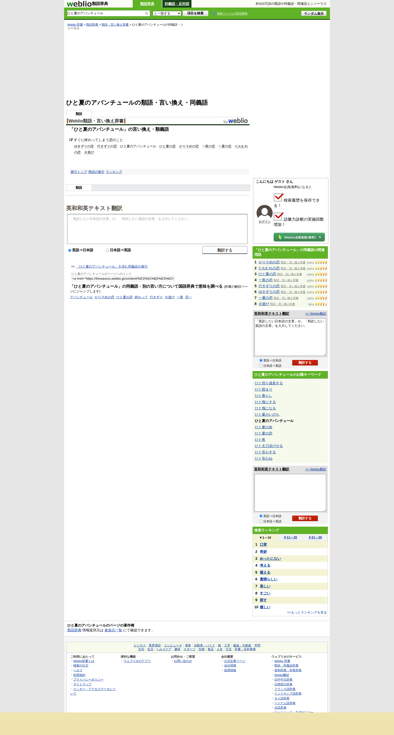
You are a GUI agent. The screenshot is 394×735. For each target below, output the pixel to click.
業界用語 (155, 645)
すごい (265, 593)
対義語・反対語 (177, 4)
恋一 (188, 297)
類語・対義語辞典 (286, 665)
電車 (188, 645)
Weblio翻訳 (281, 675)
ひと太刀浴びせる (269, 446)
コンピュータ (173, 645)
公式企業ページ (234, 660)
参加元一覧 (113, 630)
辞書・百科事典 (245, 649)
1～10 (265, 537)
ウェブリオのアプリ (137, 660)
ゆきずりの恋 (84, 146)
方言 (229, 649)
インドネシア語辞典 (288, 693)
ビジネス (140, 645)
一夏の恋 (224, 146)
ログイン (265, 221)
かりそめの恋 (189, 146)
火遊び (89, 152)
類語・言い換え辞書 (115, 24)
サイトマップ (82, 684)
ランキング (114, 172)
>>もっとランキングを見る (307, 612)
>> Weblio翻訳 (315, 314)
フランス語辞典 (285, 689)
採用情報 (230, 670)
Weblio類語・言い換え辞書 (96, 121)
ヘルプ (77, 670)
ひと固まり (263, 389)
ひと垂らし (263, 396)
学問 (257, 645)
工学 (227, 645)
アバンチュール (81, 297)
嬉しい (265, 607)
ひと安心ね (263, 458)
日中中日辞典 (283, 679)
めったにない (270, 559)
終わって (141, 297)
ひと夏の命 (263, 427)
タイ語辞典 (281, 698)
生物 (202, 649)
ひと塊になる (265, 408)
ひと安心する (265, 452)
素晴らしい (268, 579)
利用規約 (79, 675)
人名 (220, 649)
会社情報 (230, 665)
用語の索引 (96, 172)
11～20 (290, 537)
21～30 (315, 537)
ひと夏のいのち (267, 414)
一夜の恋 (208, 146)
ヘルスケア (163, 649)
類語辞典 (147, 4)
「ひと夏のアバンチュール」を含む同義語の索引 (112, 266)
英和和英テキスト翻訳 (94, 208)
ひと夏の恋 (167, 146)
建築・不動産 (242, 645)
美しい (265, 586)
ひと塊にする (265, 402)
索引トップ (79, 172)
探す (263, 600)
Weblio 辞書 (75, 24)
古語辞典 (280, 707)
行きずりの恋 (107, 146)
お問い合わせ (183, 660)
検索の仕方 (80, 665)
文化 (141, 649)
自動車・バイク (204, 645)
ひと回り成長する (269, 383)
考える (265, 565)
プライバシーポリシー (88, 679)
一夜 (180, 297)
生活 (150, 649)
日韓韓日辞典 (283, 684)
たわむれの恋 (269, 268)
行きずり (156, 297)
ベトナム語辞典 (285, 703)
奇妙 (263, 551)
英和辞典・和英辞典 (288, 670)
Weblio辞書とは (83, 660)
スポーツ (189, 649)
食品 (211, 649)
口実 (263, 544)
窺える (265, 572)
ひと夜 (260, 440)
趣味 (177, 649)
